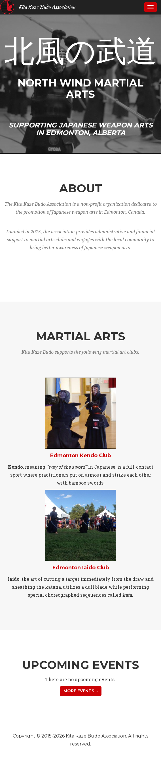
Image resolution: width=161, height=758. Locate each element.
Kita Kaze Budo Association (46, 7)
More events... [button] (80, 690)
